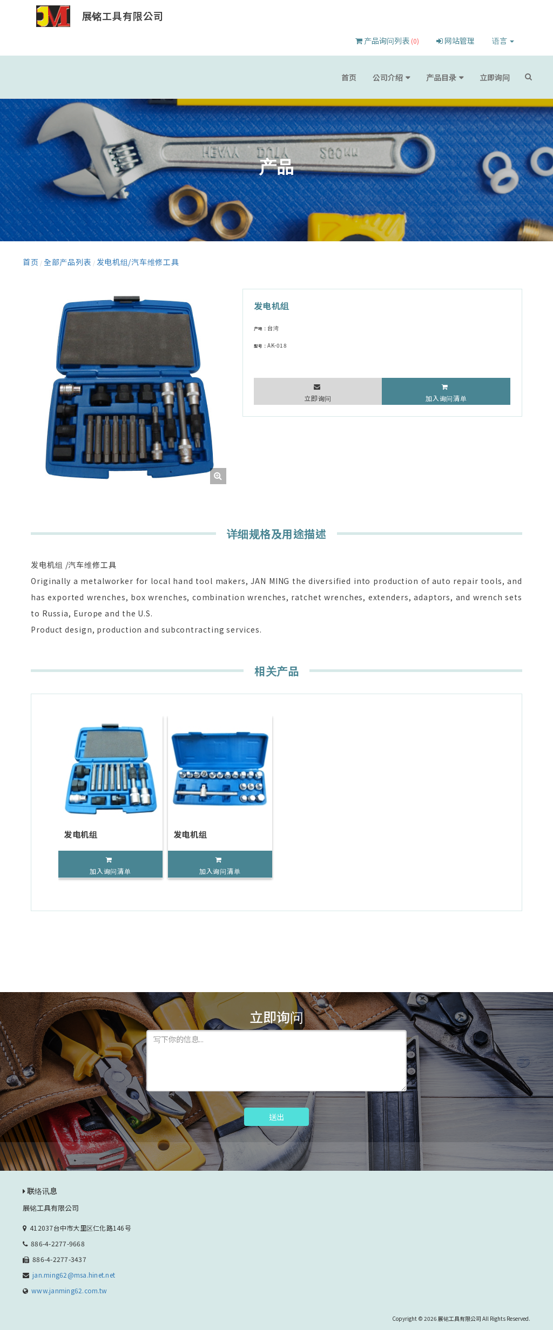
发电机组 (80, 830)
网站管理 (455, 40)
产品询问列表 (387, 40)
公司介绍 (411, 77)
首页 (379, 77)
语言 (503, 40)
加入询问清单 (446, 394)
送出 (276, 1113)
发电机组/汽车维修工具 (108, 259)
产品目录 (455, 77)
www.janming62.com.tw (69, 1286)
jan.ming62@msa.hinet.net (73, 1270)
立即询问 (499, 77)
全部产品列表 (56, 259)
